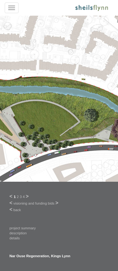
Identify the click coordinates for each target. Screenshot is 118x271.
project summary (22, 228)
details (14, 238)
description (18, 233)
